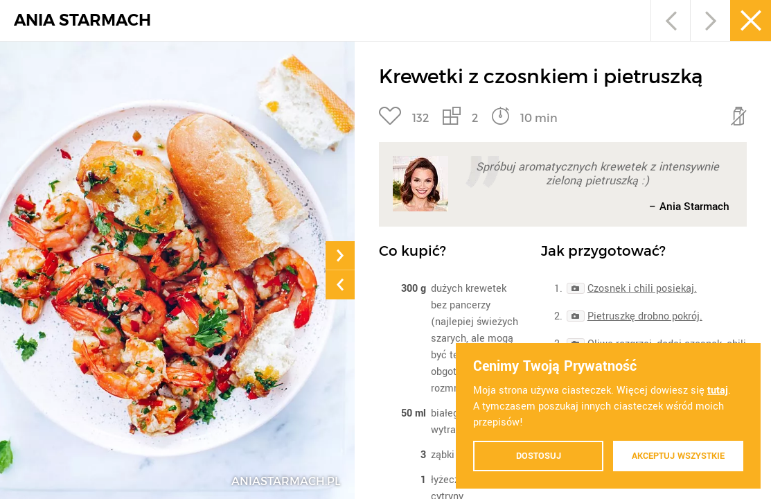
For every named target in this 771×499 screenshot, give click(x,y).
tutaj (717, 390)
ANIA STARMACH (82, 20)
